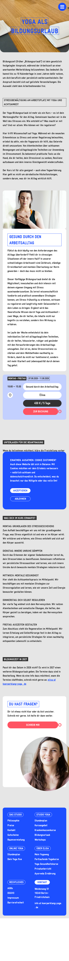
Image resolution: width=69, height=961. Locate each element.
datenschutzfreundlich (21, 476)
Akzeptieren (20, 490)
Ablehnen (20, 498)
